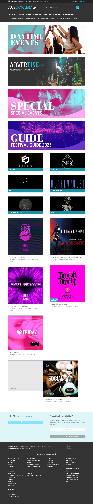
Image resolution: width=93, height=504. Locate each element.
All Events (11, 494)
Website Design (13, 448)
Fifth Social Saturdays (54, 399)
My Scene (60, 19)
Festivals (11, 492)
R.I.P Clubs (49, 462)
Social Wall (50, 460)
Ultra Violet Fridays (18, 257)
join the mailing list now (67, 436)
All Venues (11, 462)
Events (28, 14)
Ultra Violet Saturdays (19, 306)
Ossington (11, 477)
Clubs (10, 464)
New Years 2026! (55, 14)
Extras (49, 458)
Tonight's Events (13, 496)
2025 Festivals (30, 19)
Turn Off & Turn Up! (59, 305)
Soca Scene (31, 469)
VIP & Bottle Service (48, 19)
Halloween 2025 (68, 14)
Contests (49, 466)
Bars (9, 469)
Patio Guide (11, 485)
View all (25, 422)
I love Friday (14, 352)
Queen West (12, 473)
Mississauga (12, 483)
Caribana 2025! (17, 19)
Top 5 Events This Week (34, 475)
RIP (38, 19)
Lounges (11, 466)
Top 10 (67, 19)
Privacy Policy (46, 446)
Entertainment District (15, 475)
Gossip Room (71, 458)
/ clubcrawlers (27, 416)
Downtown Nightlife (34, 464)
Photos (74, 19)
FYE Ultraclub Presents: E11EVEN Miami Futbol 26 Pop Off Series (67, 257)
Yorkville (11, 481)
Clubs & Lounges (18, 14)
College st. (11, 479)
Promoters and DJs (52, 464)
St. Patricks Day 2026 (40, 14)
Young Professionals (34, 466)
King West (11, 471)
